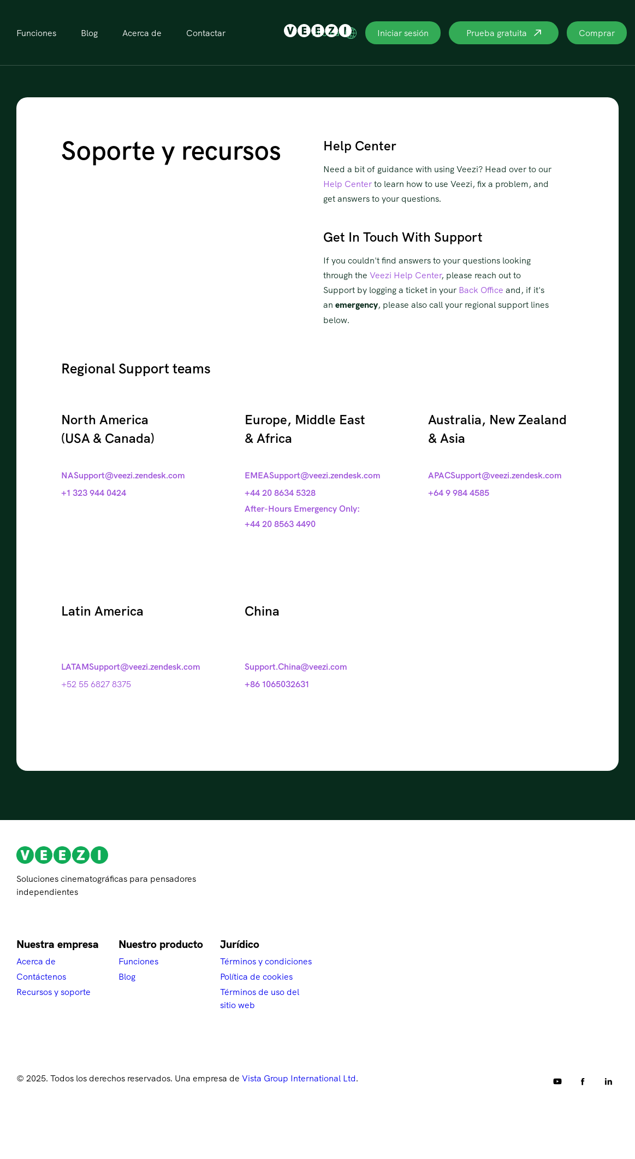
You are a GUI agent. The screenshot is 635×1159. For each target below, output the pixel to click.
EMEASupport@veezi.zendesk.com (313, 475)
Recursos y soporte (53, 991)
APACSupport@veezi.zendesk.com (495, 475)
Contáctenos (41, 976)
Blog (89, 32)
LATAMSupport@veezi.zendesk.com (130, 666)
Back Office (481, 289)
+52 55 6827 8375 (96, 683)
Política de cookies (256, 976)
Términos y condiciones (266, 961)
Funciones (36, 32)
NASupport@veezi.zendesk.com (123, 475)
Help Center (347, 183)
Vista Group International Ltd (299, 1078)
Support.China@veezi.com (296, 666)
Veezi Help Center (405, 275)
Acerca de (142, 32)
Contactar (205, 32)
